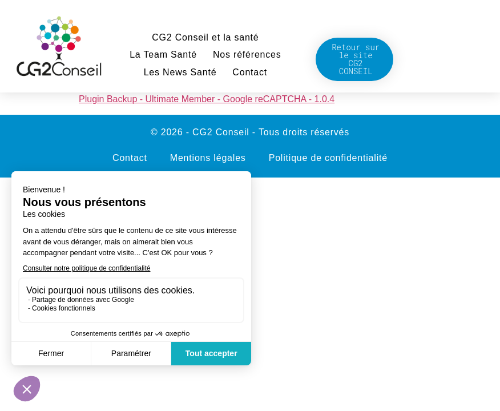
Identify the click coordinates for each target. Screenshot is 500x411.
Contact (249, 72)
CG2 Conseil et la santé (205, 37)
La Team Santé (163, 54)
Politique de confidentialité (328, 158)
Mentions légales (208, 158)
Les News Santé (180, 72)
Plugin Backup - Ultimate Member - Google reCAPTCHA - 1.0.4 (206, 99)
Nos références (247, 54)
